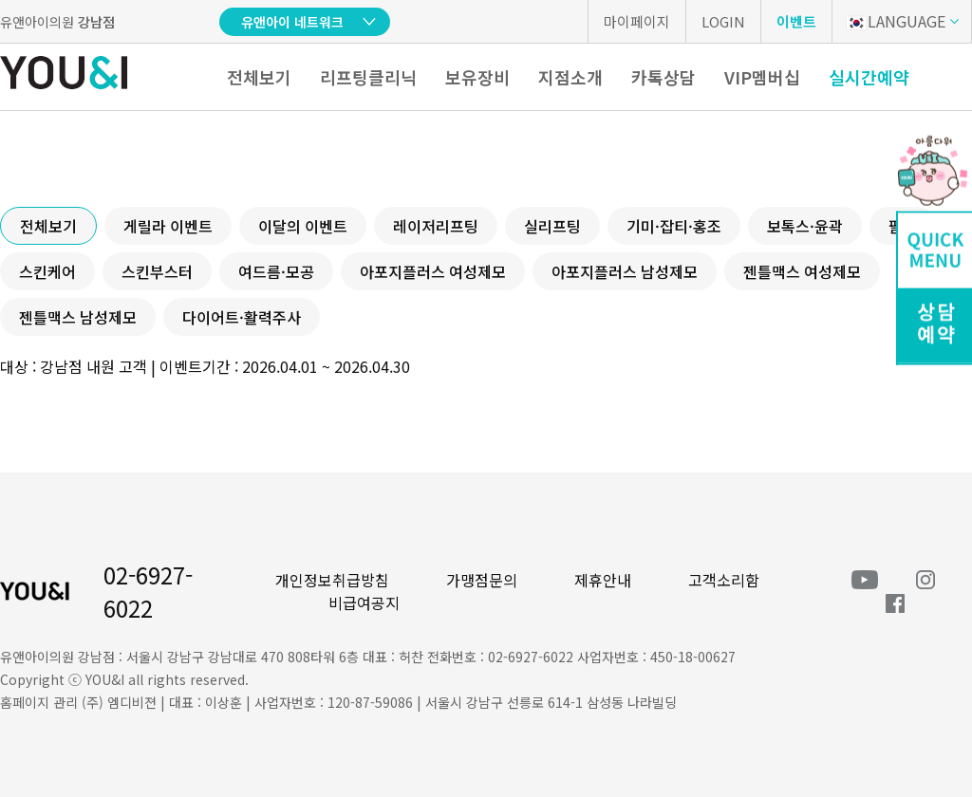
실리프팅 (552, 225)
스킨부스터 (157, 271)
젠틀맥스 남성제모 (78, 317)
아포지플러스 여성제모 (433, 271)
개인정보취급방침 (332, 579)
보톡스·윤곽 (805, 225)
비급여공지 (364, 602)
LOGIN (723, 21)
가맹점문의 (481, 579)
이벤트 (796, 21)
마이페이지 (637, 21)
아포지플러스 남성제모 (624, 271)
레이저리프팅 (435, 225)
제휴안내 (602, 579)
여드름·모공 (276, 271)
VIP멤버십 (762, 77)
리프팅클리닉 (368, 77)
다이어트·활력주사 (241, 317)
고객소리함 (723, 579)
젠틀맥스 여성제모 (802, 271)
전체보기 (259, 77)
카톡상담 (663, 77)
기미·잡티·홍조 (673, 225)
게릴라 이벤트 (168, 225)
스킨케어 (47, 271)
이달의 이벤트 (302, 225)
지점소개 (570, 77)
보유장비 (477, 77)
